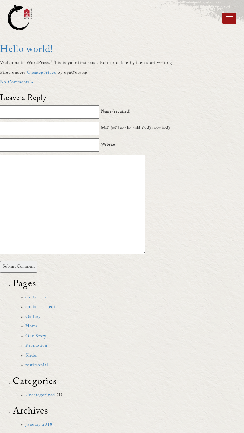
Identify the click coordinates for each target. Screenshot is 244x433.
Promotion (36, 346)
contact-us (36, 297)
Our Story (35, 336)
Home (31, 326)
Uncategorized (42, 73)
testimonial (36, 365)
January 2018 (38, 425)
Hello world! (26, 49)
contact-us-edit (41, 307)
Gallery (33, 317)
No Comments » (16, 82)
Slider (31, 355)
